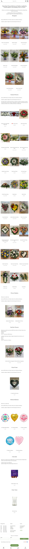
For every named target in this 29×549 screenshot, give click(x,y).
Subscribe (24, 538)
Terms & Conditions (13, 530)
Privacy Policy (12, 531)
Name (1, 537)
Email (11, 537)
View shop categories (15, 545)
